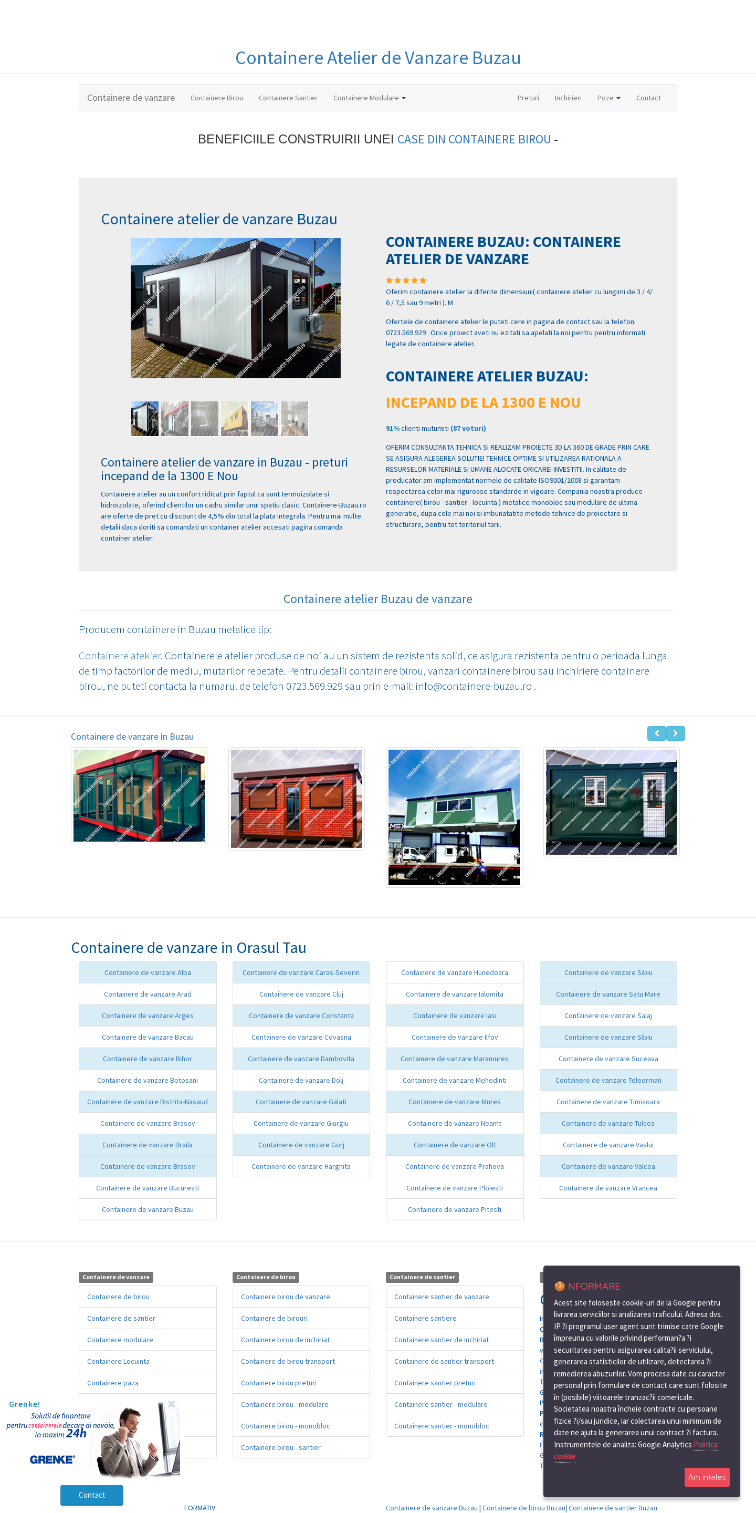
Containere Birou (217, 97)
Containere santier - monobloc (441, 1426)
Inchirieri (568, 97)
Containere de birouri (274, 1318)
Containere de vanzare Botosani (147, 1080)
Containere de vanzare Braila (147, 1144)
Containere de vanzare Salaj (608, 1015)
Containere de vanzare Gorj (301, 1144)
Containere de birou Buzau (523, 1507)
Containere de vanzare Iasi (455, 1015)
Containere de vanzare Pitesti (454, 1209)
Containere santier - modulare (441, 1404)
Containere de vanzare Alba (147, 972)
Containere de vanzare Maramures (455, 1058)
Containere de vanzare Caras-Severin (301, 972)
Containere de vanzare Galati (301, 1101)
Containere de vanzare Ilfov (455, 1037)
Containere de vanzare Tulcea (608, 1123)
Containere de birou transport (288, 1361)
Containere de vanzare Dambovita (301, 1058)
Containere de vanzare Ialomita (454, 994)
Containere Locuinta (118, 1361)
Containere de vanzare (131, 97)
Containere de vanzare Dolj (301, 1080)
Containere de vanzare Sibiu (608, 972)
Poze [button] (609, 97)
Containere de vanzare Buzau (148, 1209)
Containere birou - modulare (285, 1404)
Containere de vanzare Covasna (301, 1037)
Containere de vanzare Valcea (608, 1166)
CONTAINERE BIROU (501, 139)
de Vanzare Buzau (451, 57)
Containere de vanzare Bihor (147, 1058)
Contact (648, 97)
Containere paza (113, 1382)
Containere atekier (120, 655)
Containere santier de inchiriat (441, 1339)
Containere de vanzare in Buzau (132, 736)
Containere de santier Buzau (613, 1507)
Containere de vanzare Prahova (454, 1166)
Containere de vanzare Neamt (454, 1123)
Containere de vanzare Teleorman (608, 1080)
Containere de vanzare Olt (455, 1144)
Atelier (354, 57)
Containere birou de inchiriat (285, 1339)
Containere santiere (425, 1318)
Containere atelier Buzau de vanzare (378, 598)
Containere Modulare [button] (369, 97)
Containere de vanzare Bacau (148, 1037)
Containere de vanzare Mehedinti (455, 1080)
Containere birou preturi (279, 1382)
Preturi (532, 97)
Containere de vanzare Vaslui (608, 1144)
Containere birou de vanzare (285, 1296)
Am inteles (707, 1477)
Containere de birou (118, 1296)
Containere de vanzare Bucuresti (147, 1188)
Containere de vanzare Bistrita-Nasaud (147, 1101)
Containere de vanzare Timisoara (608, 1101)
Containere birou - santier (281, 1447)
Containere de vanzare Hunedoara (454, 972)
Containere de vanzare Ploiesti (454, 1188)
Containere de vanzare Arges (148, 1015)
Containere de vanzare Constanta (301, 1015)
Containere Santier (288, 97)
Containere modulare (120, 1339)
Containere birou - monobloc (285, 1426)
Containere (281, 57)
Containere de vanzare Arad (148, 994)
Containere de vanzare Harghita (301, 1166)
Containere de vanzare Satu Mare (608, 994)
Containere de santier (121, 1318)
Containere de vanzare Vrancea (608, 1188)
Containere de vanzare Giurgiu (301, 1123)
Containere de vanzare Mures (454, 1101)
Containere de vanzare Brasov (147, 1123)
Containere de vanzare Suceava (608, 1058)
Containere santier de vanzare (441, 1296)
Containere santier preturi (435, 1382)
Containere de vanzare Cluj (301, 994)
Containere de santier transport (444, 1361)
